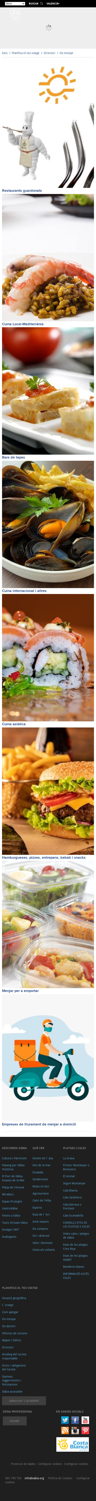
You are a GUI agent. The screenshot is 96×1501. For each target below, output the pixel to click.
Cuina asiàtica (14, 724)
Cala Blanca (70, 1190)
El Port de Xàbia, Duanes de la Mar (13, 1178)
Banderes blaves (73, 1266)
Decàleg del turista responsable (14, 1356)
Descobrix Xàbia (14, 1148)
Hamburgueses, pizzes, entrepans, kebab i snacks (44, 857)
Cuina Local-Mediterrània (23, 324)
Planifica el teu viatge (25, 53)
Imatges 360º (10, 1229)
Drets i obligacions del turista (14, 1367)
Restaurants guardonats (22, 190)
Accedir (15, 1421)
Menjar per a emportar (20, 991)
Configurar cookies (50, 1464)
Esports (37, 1207)
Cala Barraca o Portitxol (72, 1206)
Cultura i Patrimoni (14, 1158)
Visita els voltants (44, 1250)
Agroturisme (41, 1193)
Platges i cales (74, 1148)
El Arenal (69, 1176)
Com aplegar (10, 1312)
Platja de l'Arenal (13, 1187)
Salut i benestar (43, 1243)
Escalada (38, 1172)
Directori (50, 53)
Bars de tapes (13, 457)
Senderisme (40, 1179)
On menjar (66, 53)
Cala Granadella (73, 1215)
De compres (40, 1229)
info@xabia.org (34, 1478)
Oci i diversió (41, 1236)
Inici (5, 53)
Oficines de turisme (14, 1333)
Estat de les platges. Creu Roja (75, 1247)
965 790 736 (13, 1478)
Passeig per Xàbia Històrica (13, 1167)
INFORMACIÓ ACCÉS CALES (76, 1276)
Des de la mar (42, 1165)
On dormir (9, 1326)
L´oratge (7, 1305)
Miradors (8, 1194)
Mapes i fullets (11, 1340)
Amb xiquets (41, 1221)
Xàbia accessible (12, 1391)
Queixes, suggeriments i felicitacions (11, 1380)
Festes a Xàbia (11, 1215)
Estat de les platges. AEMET (75, 1258)
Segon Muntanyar (74, 1183)
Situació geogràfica (14, 1298)
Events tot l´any (43, 1158)
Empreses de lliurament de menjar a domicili (39, 1124)
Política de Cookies (60, 1478)
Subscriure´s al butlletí (24, 1401)
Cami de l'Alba (42, 1200)
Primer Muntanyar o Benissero (76, 1167)
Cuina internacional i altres (24, 591)
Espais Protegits (12, 1201)
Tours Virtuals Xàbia (14, 1222)
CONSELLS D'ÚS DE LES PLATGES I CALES (76, 1225)
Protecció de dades (23, 1464)
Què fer (38, 1148)
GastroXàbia (9, 1208)
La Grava (68, 1158)
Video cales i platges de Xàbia (76, 1236)
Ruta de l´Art (41, 1214)
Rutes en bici (41, 1186)
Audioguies (9, 1237)
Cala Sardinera (72, 1197)
